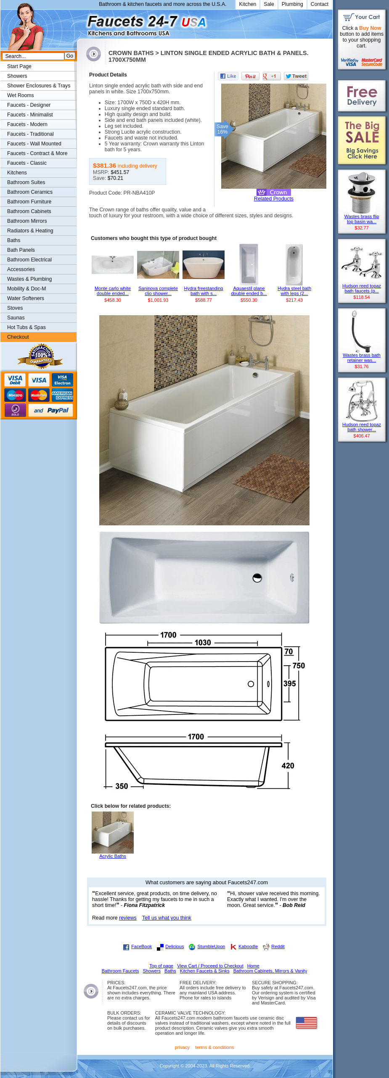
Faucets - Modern (27, 124)
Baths (13, 240)
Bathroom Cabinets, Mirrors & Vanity (270, 970)
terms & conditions (214, 1047)
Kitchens (17, 173)
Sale (269, 4)
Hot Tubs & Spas (26, 327)
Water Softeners (25, 298)
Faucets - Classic (27, 163)
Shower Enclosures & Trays (38, 86)
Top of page (161, 965)
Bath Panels (21, 250)
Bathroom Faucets (120, 970)
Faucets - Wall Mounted (34, 144)
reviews (128, 918)
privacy (182, 1047)
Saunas (16, 318)
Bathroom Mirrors (27, 221)
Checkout (18, 337)
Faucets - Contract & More (37, 153)
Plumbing (292, 4)
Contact (319, 4)
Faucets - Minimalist (30, 115)
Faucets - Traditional (30, 134)
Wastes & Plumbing (29, 279)
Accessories (21, 269)
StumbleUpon (211, 946)
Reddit (277, 946)
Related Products (274, 199)
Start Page (19, 66)
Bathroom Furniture (29, 202)
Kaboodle (248, 946)
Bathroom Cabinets (29, 211)
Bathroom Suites (26, 182)
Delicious (174, 946)
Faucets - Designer (28, 105)
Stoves (15, 308)
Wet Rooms (20, 95)
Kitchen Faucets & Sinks (205, 970)
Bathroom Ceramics (30, 192)
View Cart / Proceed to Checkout (210, 965)
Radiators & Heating (30, 231)
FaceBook (141, 946)
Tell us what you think (166, 918)
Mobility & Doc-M (26, 289)
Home (253, 965)
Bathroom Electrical (29, 260)
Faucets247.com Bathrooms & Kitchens (80, 22)
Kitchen (248, 4)
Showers (17, 76)
